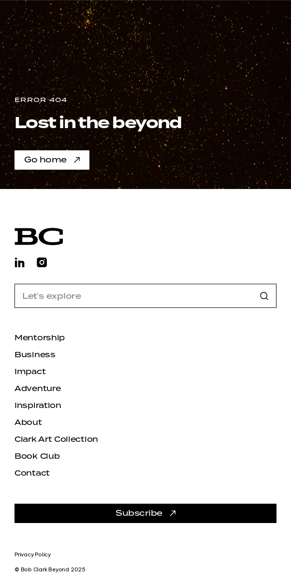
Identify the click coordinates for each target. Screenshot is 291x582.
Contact (32, 473)
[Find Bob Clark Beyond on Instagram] (42, 262)
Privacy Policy (33, 554)
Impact (30, 371)
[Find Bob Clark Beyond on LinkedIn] (20, 262)
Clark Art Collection (56, 439)
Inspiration (38, 405)
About (28, 422)
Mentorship (40, 338)
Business (35, 354)
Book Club (37, 456)
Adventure (37, 388)
